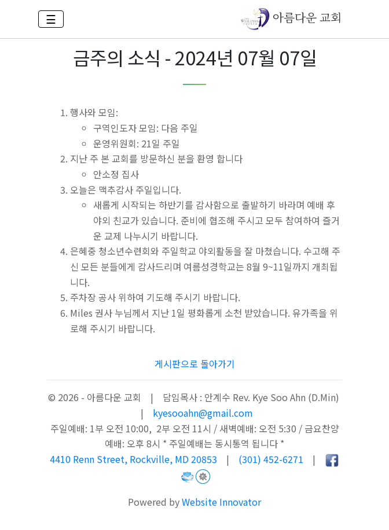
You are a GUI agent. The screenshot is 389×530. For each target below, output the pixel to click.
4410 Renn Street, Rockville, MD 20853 (134, 459)
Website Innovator (221, 502)
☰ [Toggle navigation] (51, 18)
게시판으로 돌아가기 (195, 363)
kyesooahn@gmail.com (203, 413)
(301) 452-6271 (270, 459)
